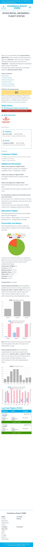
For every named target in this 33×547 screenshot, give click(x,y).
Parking (18, 518)
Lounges (3, 535)
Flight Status (5, 75)
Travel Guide (5, 539)
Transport (4, 527)
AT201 (22, 217)
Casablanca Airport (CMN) (17, 7)
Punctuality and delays (7, 83)
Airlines (3, 525)
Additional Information (7, 79)
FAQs (2, 533)
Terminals (19, 516)
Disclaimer (18, 543)
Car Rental (19, 527)
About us (28, 543)
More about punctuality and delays (16, 102)
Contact (23, 543)
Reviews (3, 537)
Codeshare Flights (6, 77)
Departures (4, 520)
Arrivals (3, 518)
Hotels (3, 531)
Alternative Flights (6, 81)
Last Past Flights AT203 (8, 85)
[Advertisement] (16, 36)
